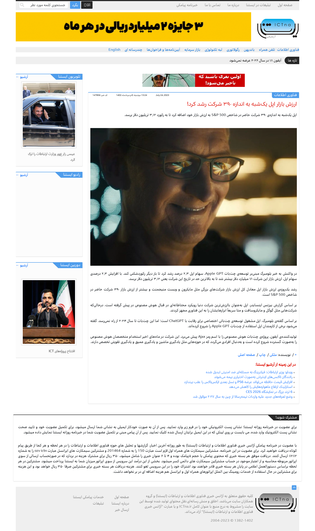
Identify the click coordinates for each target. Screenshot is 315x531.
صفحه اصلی (246, 355)
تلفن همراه (267, 50)
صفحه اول (285, 5)
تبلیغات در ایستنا (258, 5)
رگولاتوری (233, 50)
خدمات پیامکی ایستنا (88, 497)
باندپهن (249, 50)
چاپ (262, 355)
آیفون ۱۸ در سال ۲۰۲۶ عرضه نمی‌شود (255, 60)
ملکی (273, 355)
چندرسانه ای (133, 50)
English (114, 50)
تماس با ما (212, 5)
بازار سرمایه (192, 50)
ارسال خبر (122, 510)
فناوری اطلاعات (288, 50)
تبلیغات (98, 503)
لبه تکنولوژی (213, 50)
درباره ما (233, 5)
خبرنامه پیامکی (187, 5)
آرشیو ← (22, 77)
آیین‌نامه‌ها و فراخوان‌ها (163, 50)
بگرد (75, 5)
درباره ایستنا (120, 503)
